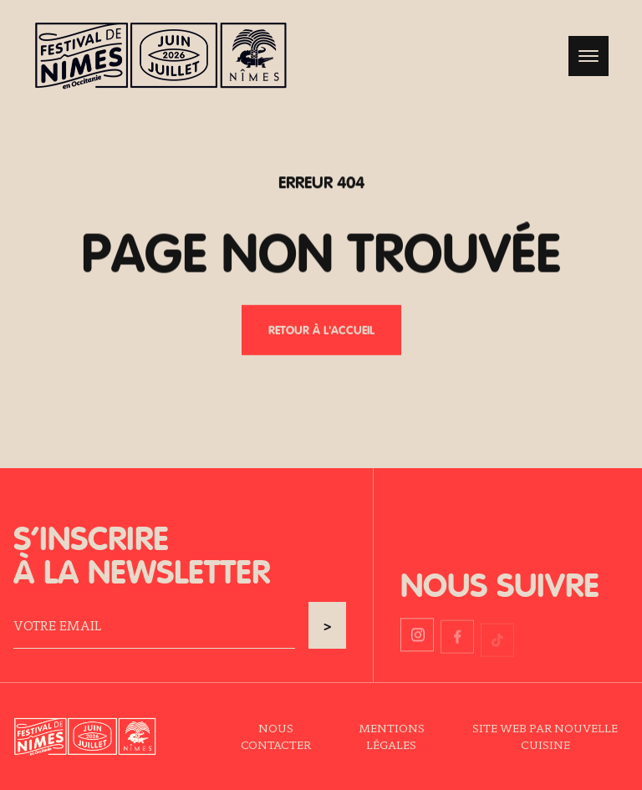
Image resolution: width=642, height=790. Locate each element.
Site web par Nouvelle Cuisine (545, 736)
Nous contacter (276, 736)
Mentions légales (392, 736)
